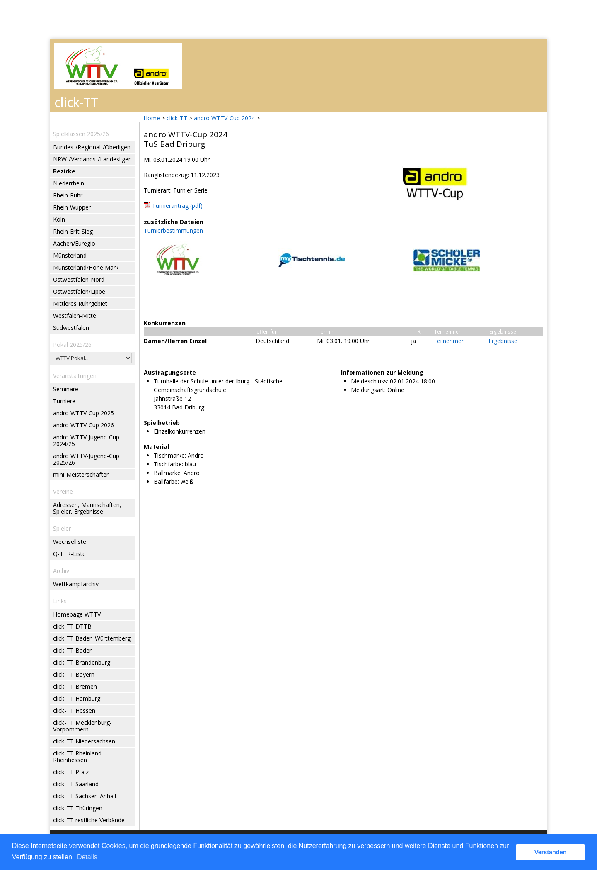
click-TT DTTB (72, 626)
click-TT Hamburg (76, 698)
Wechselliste (69, 542)
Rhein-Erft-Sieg (73, 231)
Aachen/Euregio (74, 243)
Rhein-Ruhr (67, 195)
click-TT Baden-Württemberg (92, 638)
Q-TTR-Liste (69, 554)
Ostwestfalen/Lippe (79, 291)
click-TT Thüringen (77, 808)
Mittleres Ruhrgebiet (80, 303)
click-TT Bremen (75, 686)
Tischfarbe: (168, 464)
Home (151, 118)
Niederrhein (68, 183)
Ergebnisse (502, 341)
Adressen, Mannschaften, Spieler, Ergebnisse (87, 508)
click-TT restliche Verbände (89, 820)
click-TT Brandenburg (81, 662)
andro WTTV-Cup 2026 (83, 425)
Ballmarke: (168, 473)
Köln (59, 219)
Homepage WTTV (77, 614)
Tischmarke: (170, 455)
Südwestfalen (71, 327)
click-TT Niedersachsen (84, 741)
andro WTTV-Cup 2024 (224, 118)
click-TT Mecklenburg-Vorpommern (82, 726)
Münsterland (70, 255)
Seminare (65, 389)
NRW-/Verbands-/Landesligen (92, 159)
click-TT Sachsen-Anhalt (85, 796)
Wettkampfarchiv (76, 584)
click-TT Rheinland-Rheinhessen (78, 756)
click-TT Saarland (76, 784)
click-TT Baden (73, 650)
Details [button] (87, 856)
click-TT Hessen (74, 710)
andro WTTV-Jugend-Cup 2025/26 (86, 459)
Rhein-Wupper (72, 207)
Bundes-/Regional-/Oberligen (92, 147)
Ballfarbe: (166, 481)
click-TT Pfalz (71, 772)
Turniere (64, 401)
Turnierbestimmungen (173, 230)
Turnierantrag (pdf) (177, 206)
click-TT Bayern (73, 674)
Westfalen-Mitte (74, 315)
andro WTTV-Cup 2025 (83, 413)
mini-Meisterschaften (81, 474)
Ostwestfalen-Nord (78, 279)
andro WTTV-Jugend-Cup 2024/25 (86, 440)
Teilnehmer (448, 341)
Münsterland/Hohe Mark (85, 267)
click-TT (177, 118)
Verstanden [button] (550, 852)
